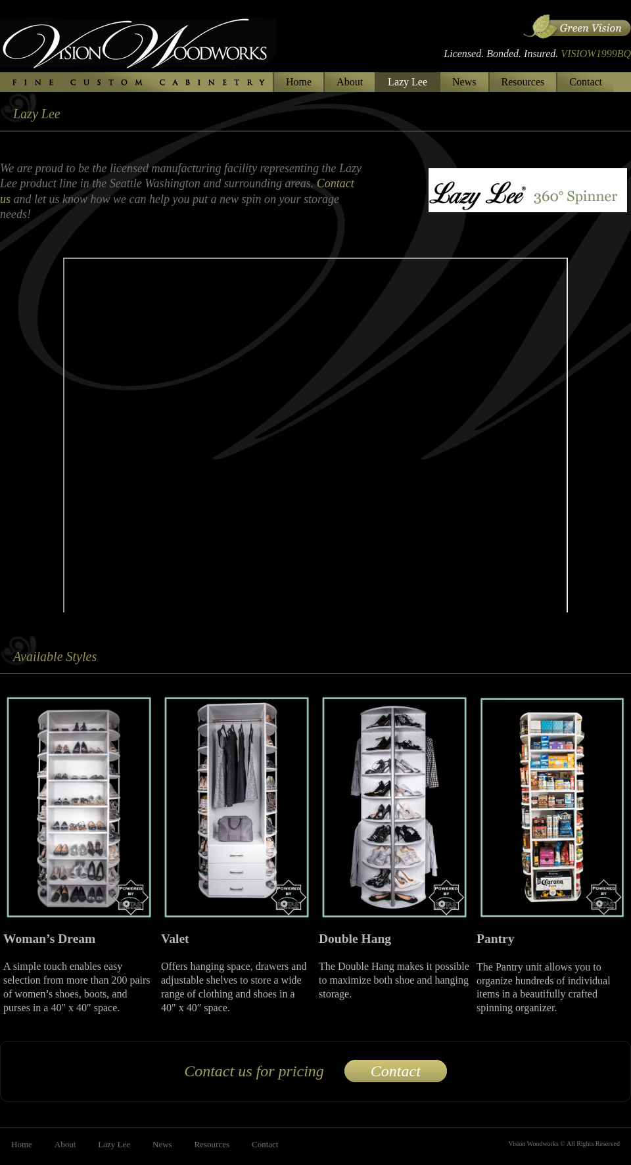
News (464, 81)
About (350, 81)
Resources (523, 81)
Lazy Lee (407, 81)
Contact (585, 81)
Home (299, 81)
